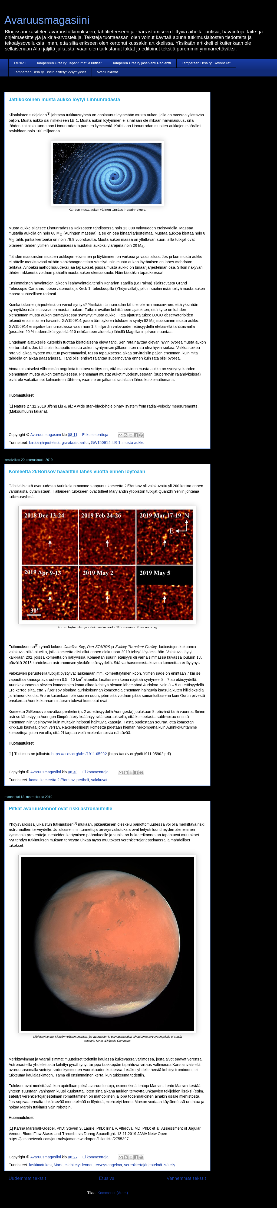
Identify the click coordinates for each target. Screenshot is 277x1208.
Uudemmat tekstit (27, 1178)
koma (33, 780)
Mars (58, 1165)
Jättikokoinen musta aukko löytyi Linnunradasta (64, 99)
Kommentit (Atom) (113, 1193)
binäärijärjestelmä (44, 442)
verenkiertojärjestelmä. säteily (149, 1165)
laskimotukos (40, 1165)
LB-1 (116, 442)
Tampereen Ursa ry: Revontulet (206, 63)
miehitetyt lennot (79, 1165)
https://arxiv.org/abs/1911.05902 (79, 754)
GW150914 (100, 442)
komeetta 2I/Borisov (57, 780)
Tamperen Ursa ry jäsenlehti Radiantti (141, 63)
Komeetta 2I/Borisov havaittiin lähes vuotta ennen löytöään (77, 471)
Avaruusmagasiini (47, 20)
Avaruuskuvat (107, 72)
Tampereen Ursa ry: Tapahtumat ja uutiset (68, 63)
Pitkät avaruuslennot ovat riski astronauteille (60, 808)
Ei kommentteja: (96, 434)
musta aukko (133, 442)
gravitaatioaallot (75, 442)
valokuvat (99, 780)
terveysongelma (108, 1165)
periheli (83, 780)
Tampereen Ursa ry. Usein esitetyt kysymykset (50, 72)
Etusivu (20, 63)
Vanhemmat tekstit (186, 1178)
